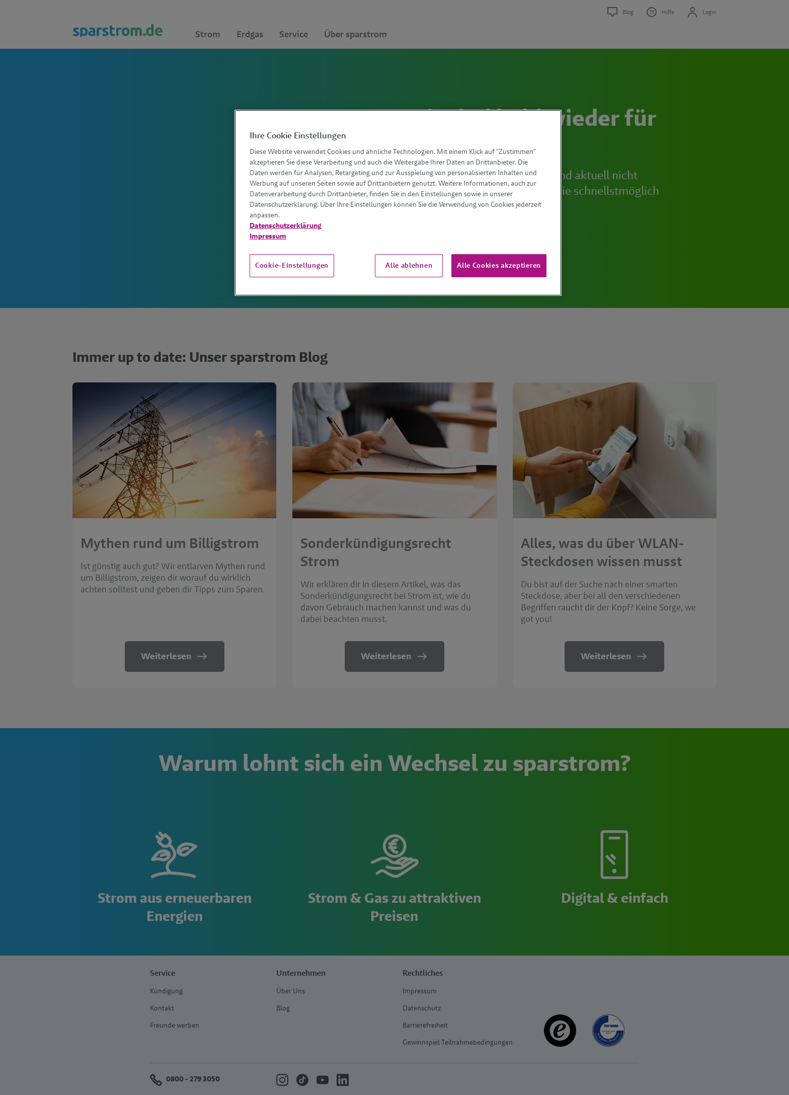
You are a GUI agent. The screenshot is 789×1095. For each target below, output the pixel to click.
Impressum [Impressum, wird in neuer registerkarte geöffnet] (268, 236)
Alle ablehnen (408, 265)
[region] (398, 203)
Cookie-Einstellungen (292, 265)
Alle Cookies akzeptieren (499, 265)
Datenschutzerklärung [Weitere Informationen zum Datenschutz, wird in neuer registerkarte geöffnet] (286, 225)
